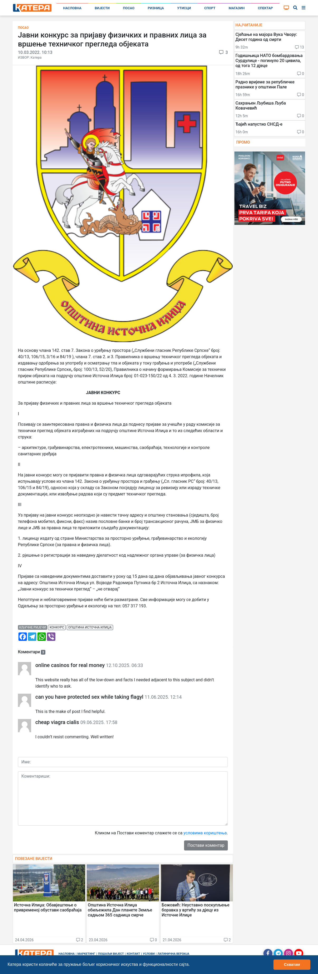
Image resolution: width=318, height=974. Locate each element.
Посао (128, 8)
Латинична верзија (173, 954)
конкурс (57, 627)
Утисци (184, 8)
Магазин (236, 8)
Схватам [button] (292, 964)
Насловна (72, 8)
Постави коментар (205, 845)
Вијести (102, 8)
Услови (149, 954)
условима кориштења (205, 832)
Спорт (209, 8)
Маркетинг (86, 954)
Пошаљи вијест (111, 954)
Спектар (265, 8)
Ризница (156, 8)
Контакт (133, 954)
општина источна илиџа (90, 627)
